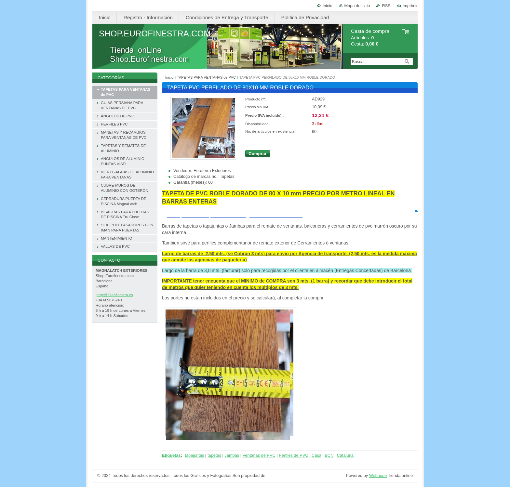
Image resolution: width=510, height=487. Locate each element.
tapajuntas (194, 455)
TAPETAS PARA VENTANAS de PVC (206, 77)
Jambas (231, 455)
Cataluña (345, 455)
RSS (386, 5)
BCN (329, 455)
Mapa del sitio (357, 5)
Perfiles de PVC (293, 455)
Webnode (378, 475)
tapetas (214, 455)
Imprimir (410, 5)
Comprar (257, 153)
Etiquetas (171, 455)
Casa (316, 455)
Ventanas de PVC (259, 455)
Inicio (327, 5)
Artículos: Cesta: (370, 37)
